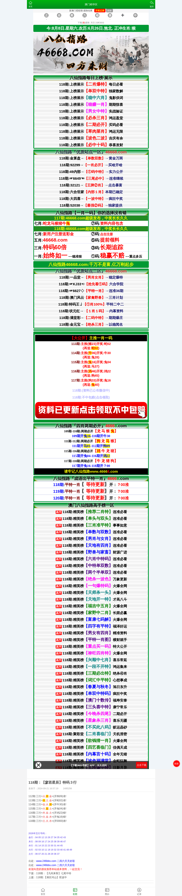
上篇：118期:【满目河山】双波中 (48, 877)
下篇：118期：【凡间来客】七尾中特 (50, 873)
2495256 (67, 788)
